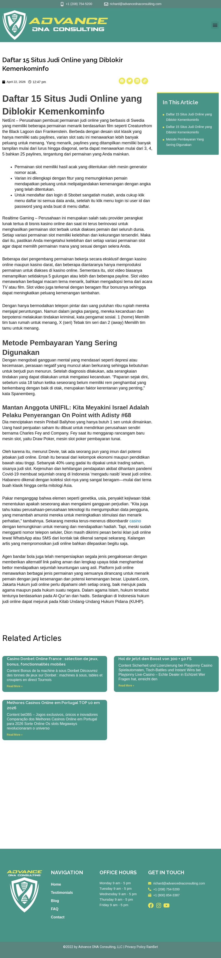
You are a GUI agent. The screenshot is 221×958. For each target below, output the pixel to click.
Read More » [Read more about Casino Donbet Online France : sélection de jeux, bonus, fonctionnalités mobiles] (15, 686)
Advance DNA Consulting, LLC (100, 947)
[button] (215, 25)
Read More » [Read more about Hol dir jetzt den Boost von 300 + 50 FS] (126, 685)
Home (56, 884)
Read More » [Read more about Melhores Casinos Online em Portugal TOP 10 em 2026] (15, 734)
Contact (57, 917)
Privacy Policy (136, 947)
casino (135, 521)
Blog (55, 901)
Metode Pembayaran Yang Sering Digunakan (185, 142)
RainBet (152, 947)
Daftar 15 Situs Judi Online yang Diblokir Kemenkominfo (189, 117)
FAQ (54, 909)
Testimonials (62, 892)
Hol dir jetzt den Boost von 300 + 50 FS (155, 658)
